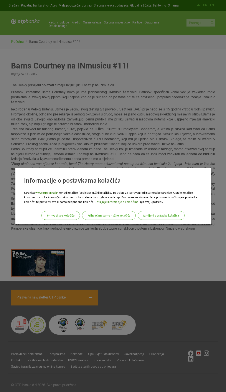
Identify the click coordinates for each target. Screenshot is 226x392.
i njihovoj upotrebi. (150, 202)
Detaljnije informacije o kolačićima (116, 202)
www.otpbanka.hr (46, 193)
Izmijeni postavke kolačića (161, 215)
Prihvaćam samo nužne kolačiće (108, 215)
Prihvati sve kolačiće (60, 215)
